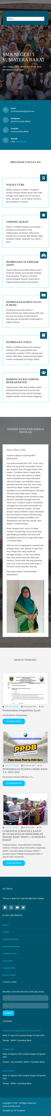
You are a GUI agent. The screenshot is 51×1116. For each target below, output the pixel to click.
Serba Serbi (8, 961)
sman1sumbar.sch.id (11, 1106)
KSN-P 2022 (8, 1070)
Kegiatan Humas (10, 953)
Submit (8, 1013)
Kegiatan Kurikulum (11, 939)
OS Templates (19, 1110)
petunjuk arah (21, 141)
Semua (6, 925)
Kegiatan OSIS (9, 968)
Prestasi (6, 932)
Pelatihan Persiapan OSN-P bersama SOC (22, 1030)
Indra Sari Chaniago (12, 706)
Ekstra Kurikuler (9, 975)
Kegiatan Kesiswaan (11, 946)
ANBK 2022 (8, 1049)
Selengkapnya (13, 721)
